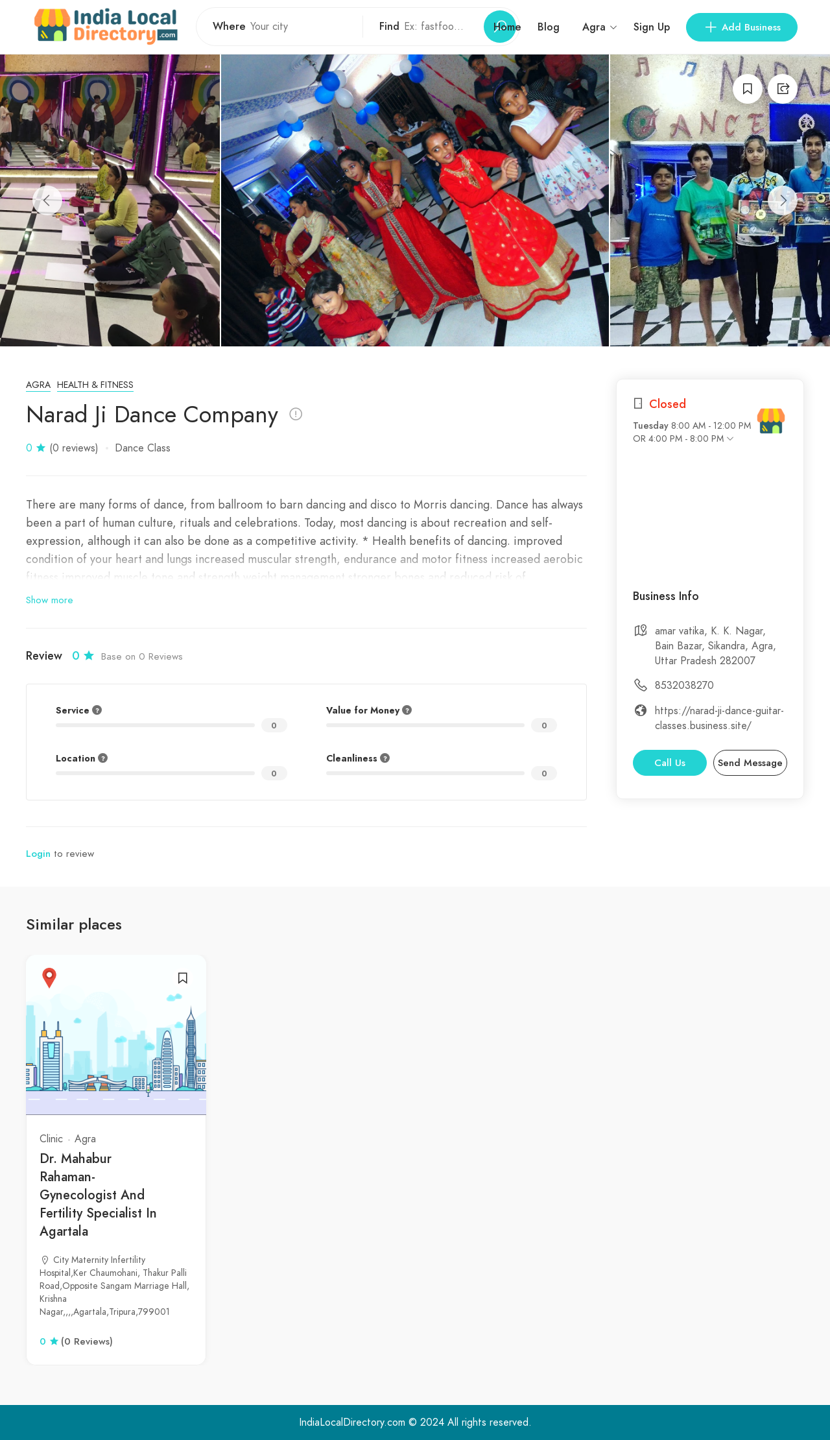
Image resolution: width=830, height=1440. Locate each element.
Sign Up (652, 26)
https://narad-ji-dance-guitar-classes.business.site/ (719, 718)
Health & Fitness (95, 385)
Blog (549, 26)
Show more (49, 600)
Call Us (669, 763)
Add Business (742, 27)
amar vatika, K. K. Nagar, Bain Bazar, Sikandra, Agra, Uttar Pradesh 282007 (715, 646)
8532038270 (684, 685)
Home (507, 26)
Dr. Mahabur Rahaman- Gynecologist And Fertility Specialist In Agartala (98, 1195)
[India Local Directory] (771, 421)
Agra (38, 385)
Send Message (750, 763)
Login (38, 853)
